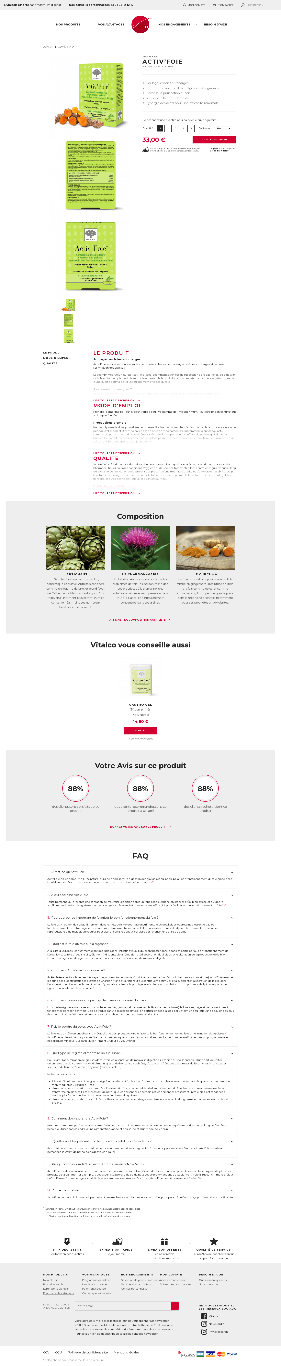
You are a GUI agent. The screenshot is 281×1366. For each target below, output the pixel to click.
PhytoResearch (53, 1284)
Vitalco (209, 1316)
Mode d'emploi (56, 357)
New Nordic (150, 56)
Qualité (50, 363)
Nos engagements (174, 24)
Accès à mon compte (173, 1280)
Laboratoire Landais (55, 1288)
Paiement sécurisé (94, 1288)
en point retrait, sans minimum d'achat (164, 1249)
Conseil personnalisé (134, 1288)
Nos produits (68, 24)
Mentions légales (126, 1352)
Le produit (53, 352)
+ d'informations (140, 739)
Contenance (205, 128)
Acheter (140, 730)
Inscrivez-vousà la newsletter (56, 1306)
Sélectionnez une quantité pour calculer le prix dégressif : (179, 119)
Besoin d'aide (215, 24)
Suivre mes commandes (175, 1284)
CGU (58, 1352)
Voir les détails (191, 151)
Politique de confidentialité (88, 1352)
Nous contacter (209, 1284)
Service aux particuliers (136, 1284)
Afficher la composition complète (140, 619)
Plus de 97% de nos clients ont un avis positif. (213, 1249)
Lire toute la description (116, 400)
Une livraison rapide (94, 1284)
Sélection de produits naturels (140, 1280)
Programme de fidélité (96, 1280)
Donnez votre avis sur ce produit (140, 827)
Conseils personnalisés (96, 1293)
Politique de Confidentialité (155, 1325)
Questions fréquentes (213, 1280)
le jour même (116, 1247)
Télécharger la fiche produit (115, 486)
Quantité (147, 128)
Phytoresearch (214, 1331)
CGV (46, 1352)
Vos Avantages (111, 24)
